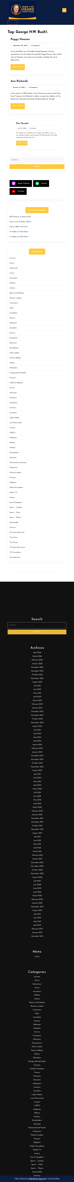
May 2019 (37, 1104)
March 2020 (37, 1078)
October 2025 (37, 857)
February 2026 (37, 842)
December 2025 (37, 849)
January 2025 (37, 890)
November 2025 (37, 853)
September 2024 (37, 905)
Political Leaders (15, 472)
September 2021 (37, 1011)
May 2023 (37, 964)
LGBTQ (12, 433)
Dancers (12, 318)
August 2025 (37, 864)
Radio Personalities (16, 487)
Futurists (13, 378)
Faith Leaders (14, 353)
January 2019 (37, 1115)
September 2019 (37, 1089)
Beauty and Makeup (17, 293)
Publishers (13, 482)
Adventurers (14, 268)
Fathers (12, 363)
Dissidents (13, 328)
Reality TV (13, 492)
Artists (12, 273)
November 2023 (37, 942)
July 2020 (37, 1063)
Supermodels (14, 522)
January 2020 (37, 1085)
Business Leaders (16, 298)
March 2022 (37, 989)
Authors (12, 288)
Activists (13, 258)
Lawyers (12, 428)
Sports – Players (15, 517)
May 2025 (37, 875)
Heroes (12, 388)
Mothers (13, 447)
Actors (12, 263)
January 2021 (37, 1041)
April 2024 (37, 923)
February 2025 (37, 886)
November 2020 (37, 1048)
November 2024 (37, 897)
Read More (20, 66)
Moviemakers (14, 452)
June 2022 (37, 978)
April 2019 (37, 1107)
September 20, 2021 (22, 46)
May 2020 (37, 1070)
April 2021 (37, 1030)
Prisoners (13, 477)
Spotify (41, 183)
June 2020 (37, 1067)
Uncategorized (15, 557)
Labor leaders (14, 418)
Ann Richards (21, 83)
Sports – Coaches (16, 507)
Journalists (13, 413)
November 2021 (37, 1004)
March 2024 (37, 927)
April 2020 (37, 1074)
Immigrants (14, 403)
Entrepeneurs (14, 348)
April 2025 (37, 879)
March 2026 (37, 838)
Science (12, 497)
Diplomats (13, 323)
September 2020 (37, 1056)
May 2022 (37, 982)
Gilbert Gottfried (21, 227)
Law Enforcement (16, 423)
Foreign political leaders (18, 373)
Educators (13, 343)
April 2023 (37, 967)
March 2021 (37, 1034)
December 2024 (37, 894)
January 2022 (37, 997)
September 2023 (37, 949)
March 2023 (37, 971)
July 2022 (37, 975)
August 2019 (37, 1092)
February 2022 (37, 993)
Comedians (13, 313)
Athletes (12, 283)
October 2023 (37, 945)
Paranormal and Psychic (18, 462)
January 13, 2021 (21, 88)
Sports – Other (15, 512)
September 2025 (37, 860)
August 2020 (37, 1059)
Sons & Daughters (16, 502)
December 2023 (37, 938)
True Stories (14, 542)
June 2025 (37, 871)
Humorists (13, 398)
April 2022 (37, 986)
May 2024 (37, 919)
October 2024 (37, 901)
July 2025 (37, 868)
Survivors (13, 527)
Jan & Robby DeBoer (23, 222)
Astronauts (13, 278)
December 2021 (37, 1000)
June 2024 (37, 916)
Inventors (13, 408)
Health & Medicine (16, 383)
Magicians (13, 438)
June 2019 (37, 1100)
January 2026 (37, 846)
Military (12, 442)
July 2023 (37, 956)
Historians (13, 393)
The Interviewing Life (17, 532)
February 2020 (37, 1081)
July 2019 (37, 1096)
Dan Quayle (29, 128)
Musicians (13, 457)
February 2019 (37, 1111)
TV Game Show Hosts (17, 547)
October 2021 (37, 1008)
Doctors (12, 333)
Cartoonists (14, 303)
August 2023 (37, 953)
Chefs (12, 308)
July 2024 (37, 912)
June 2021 (37, 1023)
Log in (37, 1138)
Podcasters (14, 467)
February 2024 (37, 930)
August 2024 (37, 908)
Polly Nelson (23, 232)
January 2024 (37, 934)
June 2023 (37, 960)
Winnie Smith (26, 217)
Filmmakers (14, 368)
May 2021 (37, 1026)
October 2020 (37, 1052)
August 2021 (37, 1015)
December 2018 (37, 1118)
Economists (14, 338)
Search (12, 22)
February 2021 (37, 1037)
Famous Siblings (15, 358)
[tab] (64, 10)
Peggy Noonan (22, 41)
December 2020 (37, 1045)
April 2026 (37, 835)
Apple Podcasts (21, 183)
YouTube (18, 191)
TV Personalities (15, 552)
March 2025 (37, 883)
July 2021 (37, 1019)
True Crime (13, 537)
